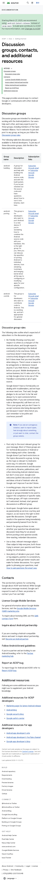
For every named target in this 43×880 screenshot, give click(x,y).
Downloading (7, 779)
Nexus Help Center (8, 843)
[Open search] (27, 2)
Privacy (5, 870)
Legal (28, 866)
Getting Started (20, 39)
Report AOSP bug (9, 670)
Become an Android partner (17, 639)
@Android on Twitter (9, 803)
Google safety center (15, 718)
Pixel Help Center (8, 839)
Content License (27, 751)
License (35, 866)
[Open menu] (3, 3)
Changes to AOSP (32, 29)
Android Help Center (9, 835)
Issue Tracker (6, 858)
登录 (37, 3)
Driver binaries (7, 790)
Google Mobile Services (10, 850)
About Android (7, 866)
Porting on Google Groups (11, 826)
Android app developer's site (18, 733)
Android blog (11, 710)
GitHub (4, 794)
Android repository (8, 771)
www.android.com (8, 846)
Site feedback (16, 870)
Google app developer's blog (18, 741)
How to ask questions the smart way (21, 568)
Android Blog (6, 811)
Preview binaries (7, 782)
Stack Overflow (7, 854)
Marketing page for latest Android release (23, 706)
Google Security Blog (9, 814)
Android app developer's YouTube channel (23, 737)
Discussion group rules (11, 135)
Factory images (7, 786)
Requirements (7, 775)
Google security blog (15, 714)
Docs (10, 39)
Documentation (10, 10)
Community (19, 866)
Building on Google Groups (11, 822)
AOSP (4, 39)
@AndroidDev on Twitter (11, 807)
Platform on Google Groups (12, 818)
